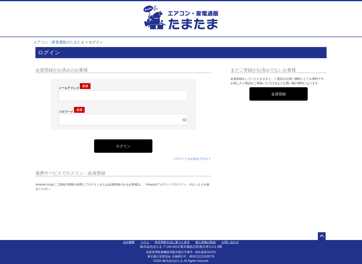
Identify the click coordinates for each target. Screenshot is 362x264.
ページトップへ (322, 236)
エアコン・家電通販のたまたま (58, 42)
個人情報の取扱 (205, 242)
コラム (144, 242)
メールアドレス (74, 88)
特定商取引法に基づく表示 (172, 242)
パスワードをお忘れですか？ (192, 158)
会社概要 (129, 242)
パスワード (72, 111)
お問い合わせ (230, 242)
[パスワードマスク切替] (184, 119)
